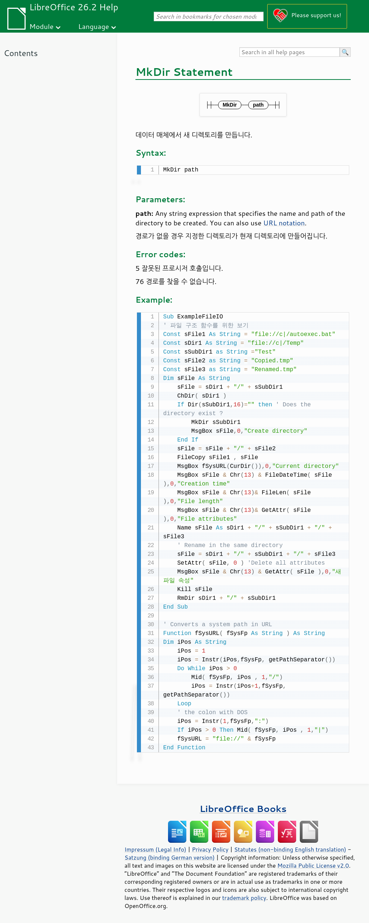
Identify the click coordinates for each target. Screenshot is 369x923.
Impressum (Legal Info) (155, 848)
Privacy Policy (210, 848)
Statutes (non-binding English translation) (290, 848)
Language (93, 26)
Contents (21, 53)
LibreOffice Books (243, 807)
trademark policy (244, 896)
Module (41, 26)
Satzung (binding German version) (169, 856)
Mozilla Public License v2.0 (313, 864)
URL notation (284, 222)
